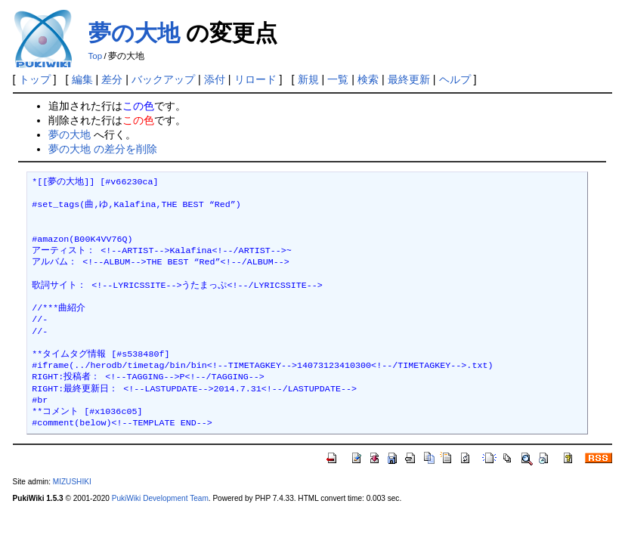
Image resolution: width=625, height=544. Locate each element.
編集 (82, 79)
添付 (214, 79)
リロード (255, 79)
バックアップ (163, 79)
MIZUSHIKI (72, 482)
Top (95, 55)
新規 (308, 79)
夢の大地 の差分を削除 (102, 149)
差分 (111, 79)
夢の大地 (134, 32)
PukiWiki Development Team (160, 498)
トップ (35, 79)
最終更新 (409, 79)
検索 (368, 79)
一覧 (337, 79)
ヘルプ (455, 79)
